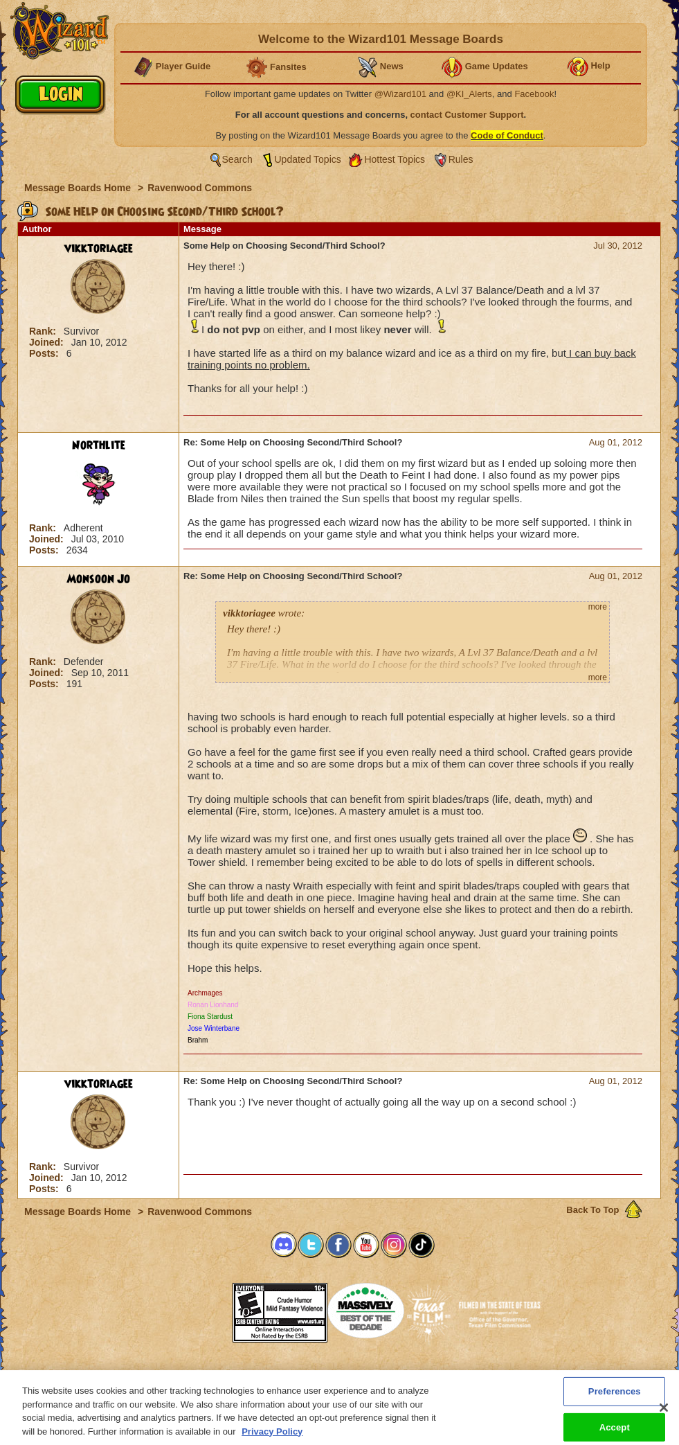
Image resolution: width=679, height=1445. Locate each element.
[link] (198, 1308)
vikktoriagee (98, 248)
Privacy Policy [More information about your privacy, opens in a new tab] (272, 1438)
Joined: (47, 342)
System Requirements (251, 1374)
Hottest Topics (394, 159)
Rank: (44, 331)
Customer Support (336, 1374)
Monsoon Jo (98, 579)
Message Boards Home (79, 187)
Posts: (45, 353)
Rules (461, 159)
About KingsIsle (412, 1374)
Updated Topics (308, 159)
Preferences (474, 1374)
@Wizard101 (400, 94)
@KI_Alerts (469, 94)
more (597, 607)
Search (237, 159)
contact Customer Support (467, 114)
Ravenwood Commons (199, 187)
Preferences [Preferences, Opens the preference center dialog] (614, 1397)
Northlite (98, 445)
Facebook (534, 94)
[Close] (664, 1414)
